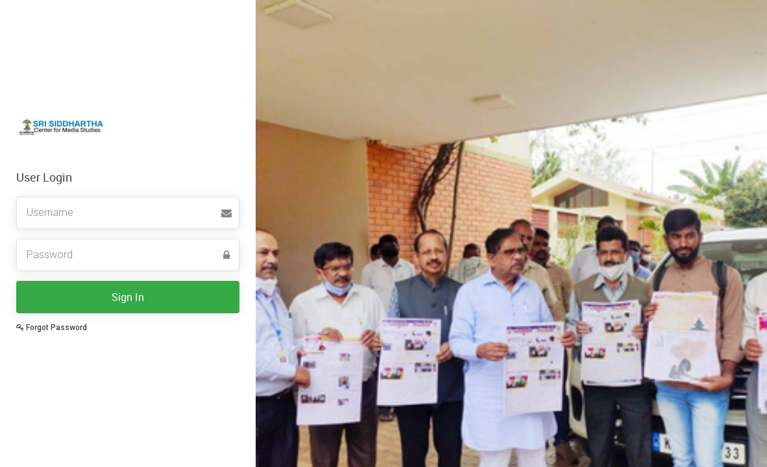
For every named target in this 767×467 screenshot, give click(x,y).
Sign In (128, 297)
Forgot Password (51, 327)
